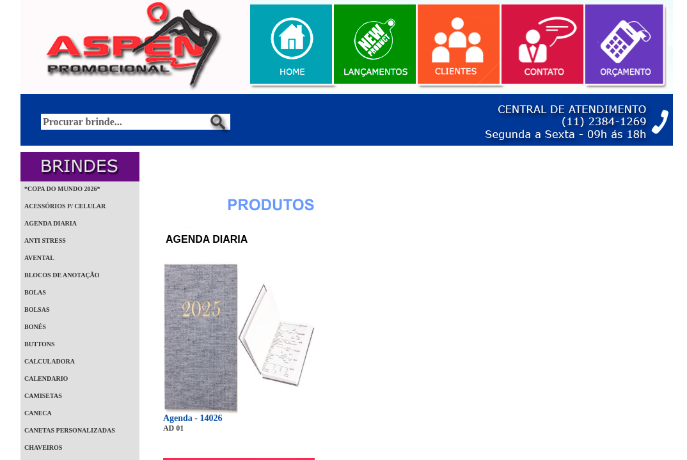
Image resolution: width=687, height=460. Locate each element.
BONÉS (35, 326)
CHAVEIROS (43, 447)
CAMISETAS (43, 395)
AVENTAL (39, 257)
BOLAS (35, 292)
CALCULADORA (49, 361)
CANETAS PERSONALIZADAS (69, 430)
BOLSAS (36, 309)
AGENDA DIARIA (50, 223)
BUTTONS (39, 344)
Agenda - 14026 (193, 418)
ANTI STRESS (45, 240)
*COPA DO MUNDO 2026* (62, 188)
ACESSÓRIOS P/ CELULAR (65, 206)
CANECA (38, 413)
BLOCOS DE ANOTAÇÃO (62, 275)
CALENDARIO (46, 378)
